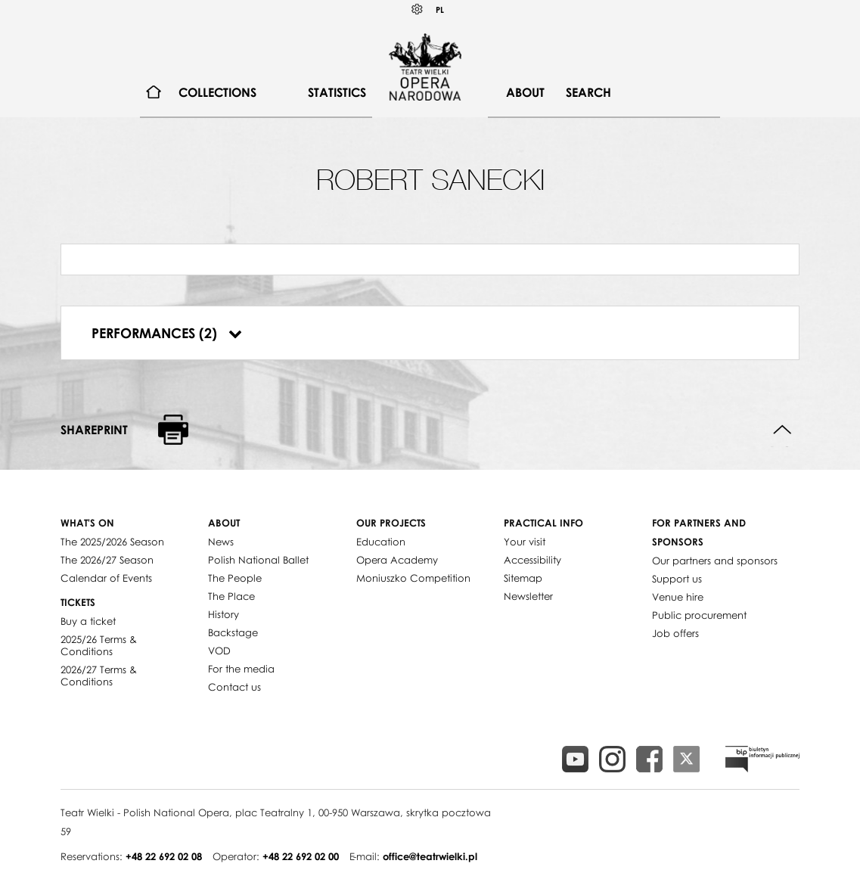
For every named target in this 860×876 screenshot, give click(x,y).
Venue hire (677, 597)
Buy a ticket (88, 621)
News (221, 542)
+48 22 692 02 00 (300, 856)
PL (440, 9)
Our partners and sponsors (715, 560)
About (525, 92)
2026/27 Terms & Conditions (99, 675)
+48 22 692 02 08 (164, 856)
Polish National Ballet (258, 560)
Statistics (337, 92)
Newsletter (528, 596)
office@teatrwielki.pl (430, 856)
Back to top (782, 430)
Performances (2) (167, 333)
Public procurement (699, 615)
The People (235, 578)
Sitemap (523, 578)
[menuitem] (154, 93)
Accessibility (532, 560)
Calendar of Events (106, 578)
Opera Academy (397, 560)
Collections (217, 92)
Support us (677, 579)
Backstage (233, 632)
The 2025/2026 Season (112, 542)
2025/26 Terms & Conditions (99, 645)
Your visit (524, 542)
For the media (241, 669)
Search (588, 92)
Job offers (675, 633)
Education (380, 542)
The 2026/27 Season (107, 560)
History (223, 614)
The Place (231, 596)
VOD (219, 651)
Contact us (234, 687)
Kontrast (417, 9)
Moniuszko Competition (413, 578)
